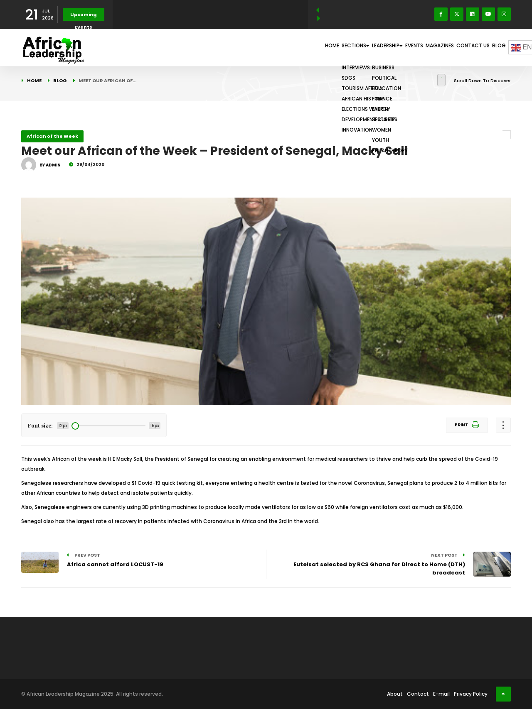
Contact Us (459, 47)
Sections (298, 47)
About (395, 693)
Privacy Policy (471, 693)
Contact (418, 693)
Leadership (343, 47)
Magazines (417, 47)
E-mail (441, 693)
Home (263, 47)
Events (382, 47)
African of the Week (52, 136)
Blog (494, 47)
